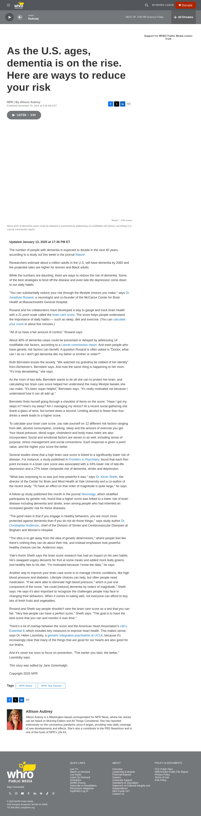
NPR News (25, 685)
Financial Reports (121, 774)
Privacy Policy (162, 774)
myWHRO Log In (79, 791)
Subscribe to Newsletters (83, 785)
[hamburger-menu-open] (8, 5)
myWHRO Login (163, 5)
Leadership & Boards (123, 772)
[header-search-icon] (146, 5)
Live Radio (75, 774)
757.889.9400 (13, 807)
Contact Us (118, 794)
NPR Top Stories (51, 685)
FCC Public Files (164, 769)
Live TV (74, 769)
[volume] (20, 17)
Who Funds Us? (121, 791)
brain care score (63, 315)
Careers (116, 777)
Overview (117, 769)
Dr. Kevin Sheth (106, 477)
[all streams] (183, 17)
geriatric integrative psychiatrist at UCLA (75, 635)
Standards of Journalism (125, 783)
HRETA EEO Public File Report (171, 772)
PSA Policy (160, 780)
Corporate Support (122, 780)
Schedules (75, 780)
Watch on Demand (80, 772)
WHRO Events (78, 783)
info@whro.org (28, 807)
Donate (187, 5)
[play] (9, 17)
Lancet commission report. (79, 345)
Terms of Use (162, 777)
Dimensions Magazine (82, 788)
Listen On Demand (80, 777)
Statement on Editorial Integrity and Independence (131, 787)
